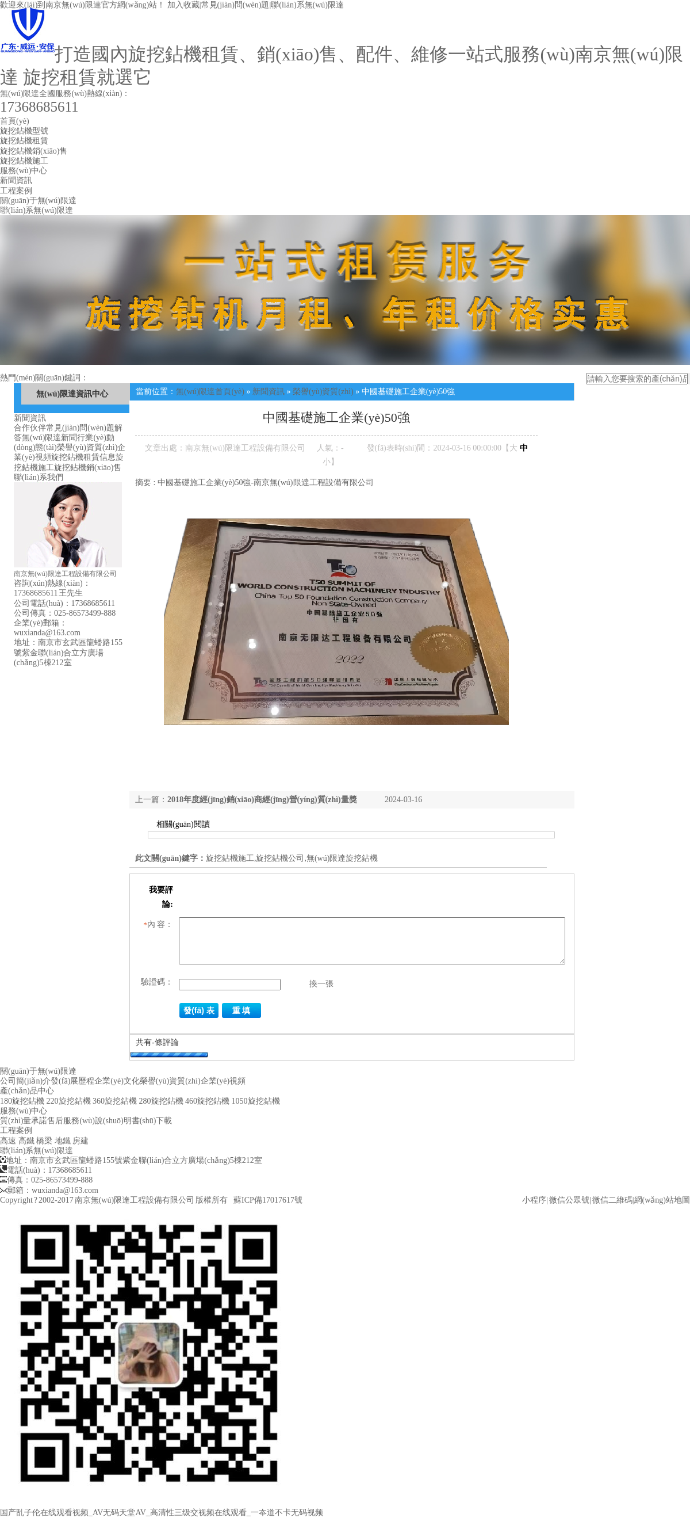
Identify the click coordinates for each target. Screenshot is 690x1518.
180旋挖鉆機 (22, 1101)
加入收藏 (183, 5)
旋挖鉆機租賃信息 (83, 457)
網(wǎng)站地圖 (662, 1200)
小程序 (534, 1200)
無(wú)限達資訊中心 (72, 394)
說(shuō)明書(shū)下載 (133, 1120)
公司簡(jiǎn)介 (25, 1081)
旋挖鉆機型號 (24, 131)
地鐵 (63, 1140)
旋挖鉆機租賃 (24, 140)
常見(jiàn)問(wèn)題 (235, 5)
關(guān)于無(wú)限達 (38, 200)
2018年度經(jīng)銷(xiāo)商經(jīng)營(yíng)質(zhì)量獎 (262, 799)
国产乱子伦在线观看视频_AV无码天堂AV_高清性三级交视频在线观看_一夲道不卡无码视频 (161, 1512)
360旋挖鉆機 (115, 1101)
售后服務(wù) (70, 1120)
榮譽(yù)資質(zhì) (87, 447)
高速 (8, 1140)
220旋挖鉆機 (69, 1101)
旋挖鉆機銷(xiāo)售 (33, 151)
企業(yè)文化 (117, 1081)
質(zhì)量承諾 (23, 1120)
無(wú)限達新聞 (49, 437)
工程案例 (16, 190)
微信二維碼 (612, 1200)
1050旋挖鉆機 (256, 1101)
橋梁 (44, 1140)
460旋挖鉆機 (207, 1101)
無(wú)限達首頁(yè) (210, 391)
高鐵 (26, 1140)
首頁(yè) (14, 121)
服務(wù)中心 (23, 170)
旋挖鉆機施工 (24, 161)
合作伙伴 (30, 428)
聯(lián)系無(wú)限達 (307, 5)
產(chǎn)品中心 (27, 1090)
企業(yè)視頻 (223, 1081)
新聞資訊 (16, 180)
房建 (80, 1140)
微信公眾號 (569, 1200)
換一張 (321, 983)
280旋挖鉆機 (161, 1101)
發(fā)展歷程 (72, 1081)
